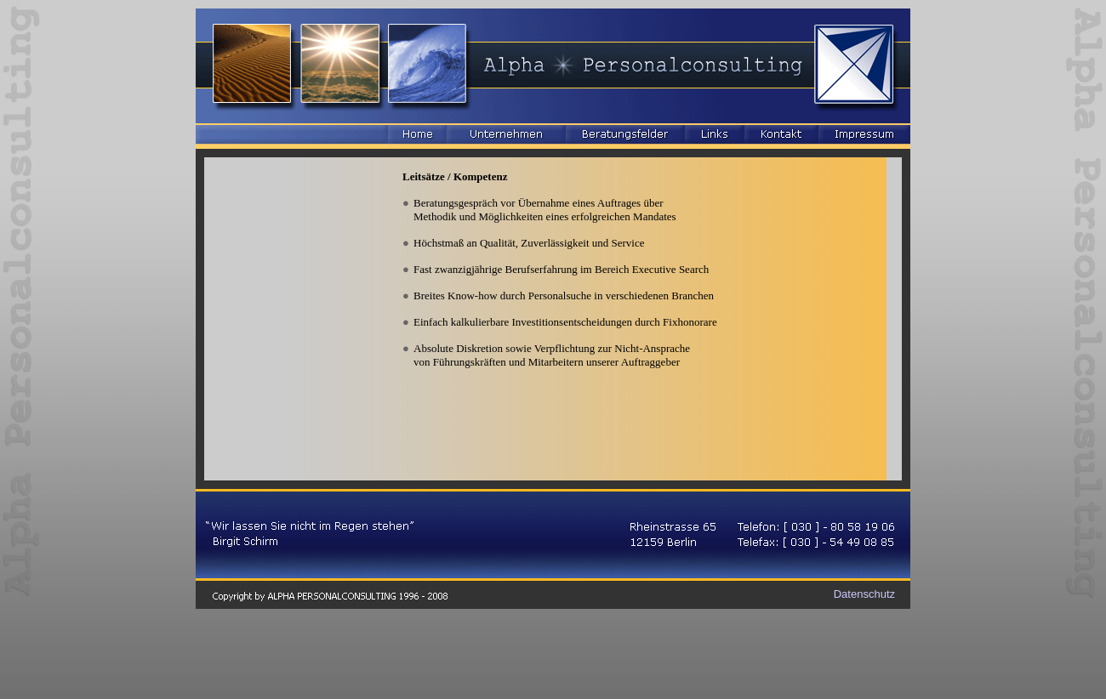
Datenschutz (864, 594)
